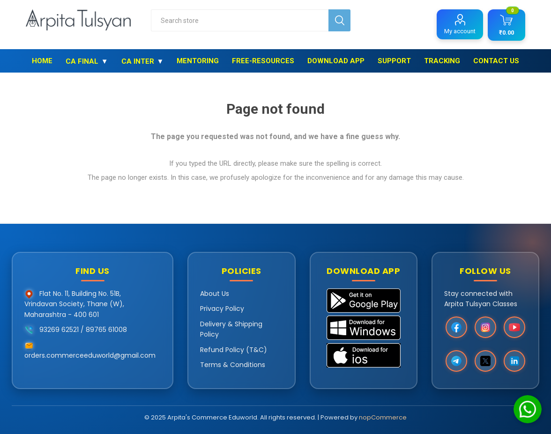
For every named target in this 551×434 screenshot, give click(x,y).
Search (339, 20)
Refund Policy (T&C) (233, 349)
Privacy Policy (222, 308)
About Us (214, 293)
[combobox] (239, 20)
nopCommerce (383, 417)
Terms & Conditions (232, 364)
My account (460, 31)
